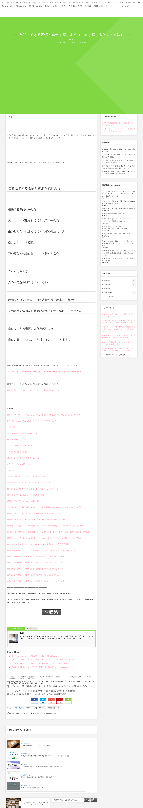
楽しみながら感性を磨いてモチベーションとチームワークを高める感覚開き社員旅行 (37, 694)
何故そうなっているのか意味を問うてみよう (23, 458)
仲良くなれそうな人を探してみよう (20, 464)
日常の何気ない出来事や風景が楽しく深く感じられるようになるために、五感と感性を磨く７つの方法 (43, 415)
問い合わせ (133, 11)
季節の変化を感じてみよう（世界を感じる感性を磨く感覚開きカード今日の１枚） (39, 667)
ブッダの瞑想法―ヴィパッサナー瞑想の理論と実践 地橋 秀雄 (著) (34, 758)
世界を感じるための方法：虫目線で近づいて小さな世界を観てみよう (31, 421)
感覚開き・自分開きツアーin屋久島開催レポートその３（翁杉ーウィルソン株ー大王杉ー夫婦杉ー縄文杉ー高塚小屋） (48, 532)
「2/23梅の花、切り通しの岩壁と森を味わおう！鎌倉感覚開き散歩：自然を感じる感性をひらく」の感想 (44, 507)
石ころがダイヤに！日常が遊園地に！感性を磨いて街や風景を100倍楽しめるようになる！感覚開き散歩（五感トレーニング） (50, 687)
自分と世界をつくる (108, 293)
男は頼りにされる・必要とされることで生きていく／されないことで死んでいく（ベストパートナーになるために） (118, 243)
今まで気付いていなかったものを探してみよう (24, 433)
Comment (10, 807)
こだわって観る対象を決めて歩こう (20, 446)
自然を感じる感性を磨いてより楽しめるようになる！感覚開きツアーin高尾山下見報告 (38, 544)
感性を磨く (42, 708)
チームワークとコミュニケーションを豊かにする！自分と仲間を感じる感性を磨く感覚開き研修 (41, 691)
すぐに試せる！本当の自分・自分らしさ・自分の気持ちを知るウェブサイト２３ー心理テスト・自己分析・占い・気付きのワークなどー (118, 193)
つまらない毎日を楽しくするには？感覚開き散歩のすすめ (28, 476)
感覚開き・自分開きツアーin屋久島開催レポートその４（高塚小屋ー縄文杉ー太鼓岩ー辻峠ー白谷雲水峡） (44, 538)
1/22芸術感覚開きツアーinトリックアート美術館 (34, 747)
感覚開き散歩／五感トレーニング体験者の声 (23, 501)
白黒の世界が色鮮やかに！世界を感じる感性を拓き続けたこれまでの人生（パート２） (38, 563)
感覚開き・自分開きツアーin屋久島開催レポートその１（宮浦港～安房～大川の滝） (37, 520)
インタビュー (119, 11)
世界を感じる (18, 708)
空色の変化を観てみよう (16, 427)
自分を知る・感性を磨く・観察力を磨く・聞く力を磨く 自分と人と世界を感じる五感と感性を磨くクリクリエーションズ (66, 6)
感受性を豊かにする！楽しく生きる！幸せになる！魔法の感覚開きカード (33, 390)
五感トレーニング (31, 708)
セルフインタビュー (108, 297)
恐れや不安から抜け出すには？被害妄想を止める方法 (118, 208)
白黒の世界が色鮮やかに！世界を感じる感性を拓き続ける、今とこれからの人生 (35, 581)
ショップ (68, 11)
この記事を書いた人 (17, 629)
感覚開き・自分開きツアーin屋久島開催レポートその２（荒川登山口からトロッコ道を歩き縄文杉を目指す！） (46, 526)
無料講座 (106, 11)
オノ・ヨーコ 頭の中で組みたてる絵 (32, 768)
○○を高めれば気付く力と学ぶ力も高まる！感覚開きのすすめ (28, 483)
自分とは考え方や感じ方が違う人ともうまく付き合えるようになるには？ (33, 489)
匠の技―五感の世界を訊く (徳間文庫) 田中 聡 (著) (79, 758)
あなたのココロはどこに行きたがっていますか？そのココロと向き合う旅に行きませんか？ (42, 660)
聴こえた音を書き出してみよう (18, 439)
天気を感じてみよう (14, 470)
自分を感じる (106, 281)
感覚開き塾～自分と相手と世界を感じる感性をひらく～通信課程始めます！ (34, 513)
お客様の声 (79, 11)
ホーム (58, 11)
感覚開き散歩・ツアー (54, 708)
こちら (117, 355)
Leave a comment (51, 713)
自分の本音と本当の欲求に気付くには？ (114, 214)
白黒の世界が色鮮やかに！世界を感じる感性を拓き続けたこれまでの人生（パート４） (38, 575)
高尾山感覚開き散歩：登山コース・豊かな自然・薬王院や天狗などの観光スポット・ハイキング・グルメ (44, 550)
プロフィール (93, 11)
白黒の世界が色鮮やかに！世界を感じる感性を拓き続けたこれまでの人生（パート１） (38, 557)
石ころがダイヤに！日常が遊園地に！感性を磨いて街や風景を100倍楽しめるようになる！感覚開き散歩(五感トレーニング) (118, 329)
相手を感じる (106, 285)
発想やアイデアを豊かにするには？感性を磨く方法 (25, 495)
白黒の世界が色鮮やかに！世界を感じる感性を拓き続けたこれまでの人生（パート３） (38, 569)
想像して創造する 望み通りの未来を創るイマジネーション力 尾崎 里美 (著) (79, 747)
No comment (36, 713)
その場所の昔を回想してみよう (18, 452)
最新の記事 (32, 629)
